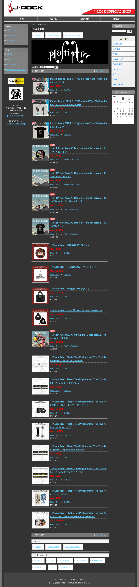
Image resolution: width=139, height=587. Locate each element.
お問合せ (116, 19)
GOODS (38, 35)
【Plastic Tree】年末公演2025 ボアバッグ (71, 289)
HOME (21, 19)
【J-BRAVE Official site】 (16, 124)
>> (107, 71)
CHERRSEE (97, 561)
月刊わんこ (39, 567)
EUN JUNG (81, 561)
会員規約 (9, 54)
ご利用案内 (84, 19)
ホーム (33, 24)
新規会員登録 (11, 35)
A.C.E (50, 561)
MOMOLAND (65, 561)
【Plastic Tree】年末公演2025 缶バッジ (69, 245)
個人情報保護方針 (12, 64)
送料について (11, 59)
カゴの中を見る (12, 40)
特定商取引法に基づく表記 (16, 70)
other (52, 567)
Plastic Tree (54, 90)
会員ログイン (11, 30)
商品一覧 (53, 19)
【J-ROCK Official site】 (15, 116)
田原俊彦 (38, 561)
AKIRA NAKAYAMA (72, 35)
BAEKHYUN (66, 567)
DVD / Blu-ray (53, 35)
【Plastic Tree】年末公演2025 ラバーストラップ (74, 267)
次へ (103, 71)
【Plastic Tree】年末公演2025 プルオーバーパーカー (76, 310)
